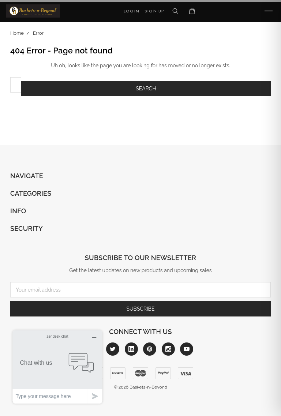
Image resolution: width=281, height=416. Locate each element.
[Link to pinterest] (149, 349)
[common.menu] (268, 11)
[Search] (175, 11)
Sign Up (154, 11)
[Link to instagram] (168, 349)
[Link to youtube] (186, 349)
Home (17, 33)
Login (131, 11)
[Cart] (192, 11)
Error (38, 33)
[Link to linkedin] (131, 349)
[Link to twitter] (112, 349)
